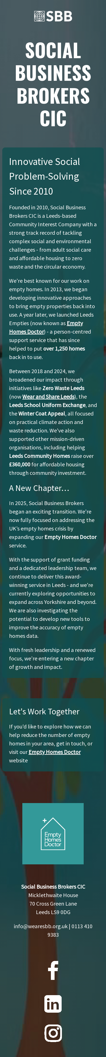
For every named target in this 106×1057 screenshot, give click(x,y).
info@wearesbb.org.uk (41, 926)
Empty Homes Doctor (55, 751)
